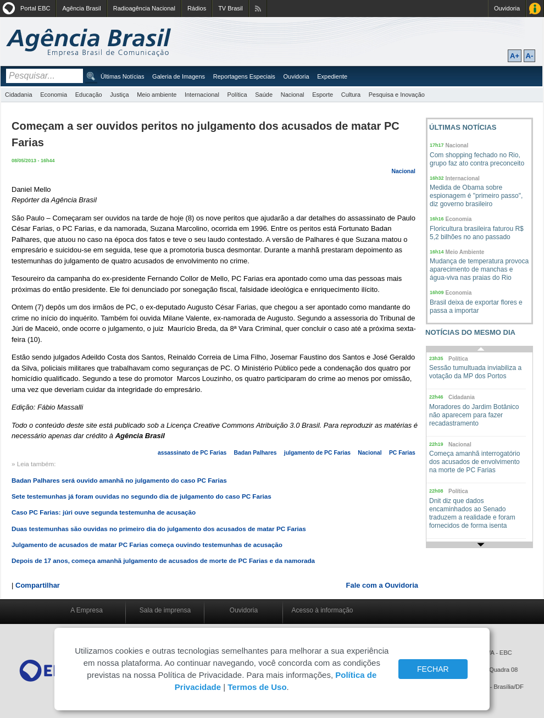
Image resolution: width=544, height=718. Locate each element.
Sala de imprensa (165, 610)
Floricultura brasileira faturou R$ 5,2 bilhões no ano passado (477, 233)
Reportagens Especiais (244, 76)
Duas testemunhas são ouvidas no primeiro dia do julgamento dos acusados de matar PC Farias (159, 528)
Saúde (264, 94)
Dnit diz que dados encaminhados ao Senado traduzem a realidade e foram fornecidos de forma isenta (472, 513)
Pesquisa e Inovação (397, 94)
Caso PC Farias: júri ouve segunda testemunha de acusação (104, 512)
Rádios (196, 8)
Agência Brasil (81, 8)
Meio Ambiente (465, 252)
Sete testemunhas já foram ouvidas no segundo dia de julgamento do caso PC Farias (141, 496)
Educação (88, 94)
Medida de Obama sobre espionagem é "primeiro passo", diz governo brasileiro (476, 196)
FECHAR (433, 669)
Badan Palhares (255, 453)
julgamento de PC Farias (317, 453)
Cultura (350, 94)
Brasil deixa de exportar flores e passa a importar (476, 306)
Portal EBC (35, 8)
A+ (514, 56)
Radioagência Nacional (144, 8)
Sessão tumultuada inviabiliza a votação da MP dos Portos (475, 372)
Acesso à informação (322, 610)
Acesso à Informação (534, 8)
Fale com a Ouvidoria (382, 585)
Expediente (332, 76)
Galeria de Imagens (178, 76)
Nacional (292, 94)
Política (237, 94)
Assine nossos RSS (258, 8)
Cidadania (18, 94)
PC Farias (402, 453)
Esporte (322, 94)
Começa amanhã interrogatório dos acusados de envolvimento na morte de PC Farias (474, 462)
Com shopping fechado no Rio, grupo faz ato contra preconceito (477, 159)
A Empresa (86, 610)
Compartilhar (37, 585)
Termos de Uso (256, 687)
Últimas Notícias (122, 76)
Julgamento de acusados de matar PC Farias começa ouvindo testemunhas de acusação (147, 544)
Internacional (202, 94)
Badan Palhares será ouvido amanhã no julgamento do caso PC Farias (119, 480)
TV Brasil (230, 8)
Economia (53, 94)
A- (530, 56)
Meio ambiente (156, 94)
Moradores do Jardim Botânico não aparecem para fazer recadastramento (474, 415)
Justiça (119, 94)
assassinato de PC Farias (192, 453)
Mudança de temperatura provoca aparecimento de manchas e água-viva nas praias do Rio (479, 269)
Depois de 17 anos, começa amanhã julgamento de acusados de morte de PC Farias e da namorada (163, 560)
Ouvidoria (507, 8)
